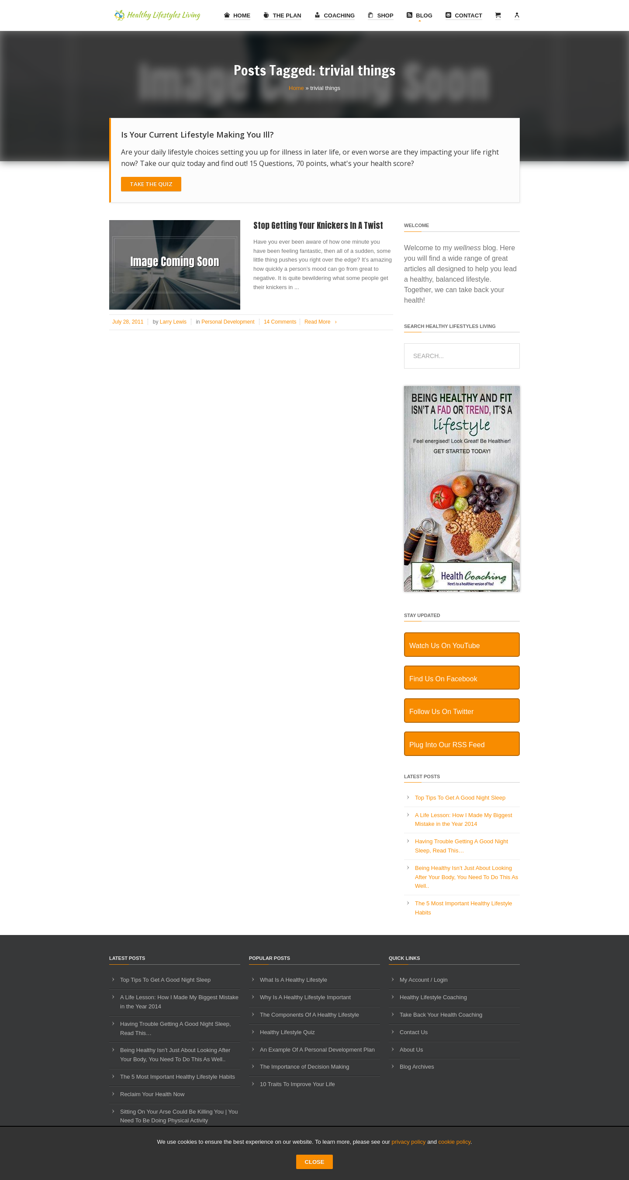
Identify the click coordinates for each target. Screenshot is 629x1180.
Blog (419, 15)
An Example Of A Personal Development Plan (317, 1049)
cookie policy (454, 1142)
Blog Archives (417, 1066)
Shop (380, 15)
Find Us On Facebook (443, 679)
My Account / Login (424, 979)
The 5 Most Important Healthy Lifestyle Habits (177, 1076)
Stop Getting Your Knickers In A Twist (318, 225)
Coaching (334, 15)
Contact (464, 15)
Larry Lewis (173, 322)
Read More (322, 322)
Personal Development (227, 322)
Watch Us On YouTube (444, 645)
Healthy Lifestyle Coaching (433, 997)
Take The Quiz (151, 184)
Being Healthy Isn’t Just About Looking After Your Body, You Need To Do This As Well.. (466, 877)
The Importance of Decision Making (304, 1066)
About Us (411, 1049)
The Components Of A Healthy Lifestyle (309, 1014)
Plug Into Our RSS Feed (447, 745)
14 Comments (280, 322)
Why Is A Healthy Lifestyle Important (305, 997)
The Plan (282, 15)
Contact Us (414, 1032)
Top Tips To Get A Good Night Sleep (460, 797)
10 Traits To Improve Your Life (297, 1084)
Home (237, 15)
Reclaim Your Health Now (152, 1094)
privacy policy (409, 1142)
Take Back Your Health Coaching (441, 1014)
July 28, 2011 (127, 322)
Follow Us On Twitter (441, 711)
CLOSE (315, 1162)
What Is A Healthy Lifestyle (293, 979)
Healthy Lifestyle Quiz (287, 1032)
